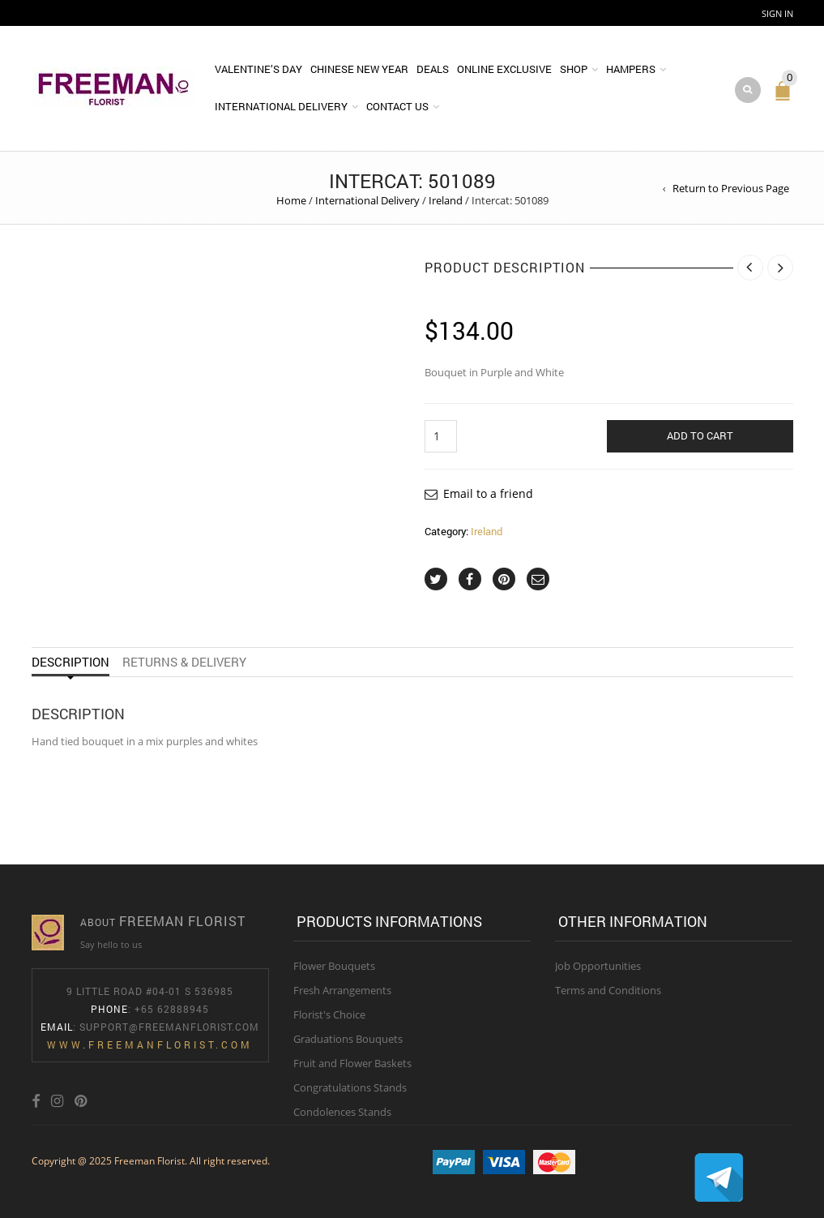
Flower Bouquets (334, 966)
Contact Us (397, 106)
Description (70, 662)
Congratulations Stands (350, 1087)
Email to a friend (488, 493)
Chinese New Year (359, 68)
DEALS (432, 68)
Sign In (777, 13)
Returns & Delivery (184, 662)
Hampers (630, 68)
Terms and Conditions (608, 990)
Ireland (446, 200)
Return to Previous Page (730, 188)
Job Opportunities (598, 966)
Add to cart (700, 435)
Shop (573, 68)
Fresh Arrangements (342, 990)
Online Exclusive (504, 68)
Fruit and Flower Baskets (352, 1063)
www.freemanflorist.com (150, 1044)
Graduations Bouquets (348, 1038)
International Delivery (281, 106)
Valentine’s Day (258, 68)
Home (291, 200)
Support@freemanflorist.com (169, 1026)
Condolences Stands (342, 1111)
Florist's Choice (329, 1014)
